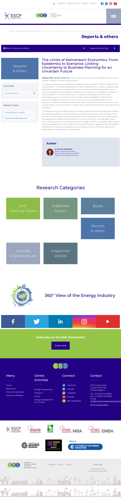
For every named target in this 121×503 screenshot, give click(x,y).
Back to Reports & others (16, 48)
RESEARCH (19, 31)
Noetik (102, 469)
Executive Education (15, 392)
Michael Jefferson (62, 78)
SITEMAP (84, 3)
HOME (11, 31)
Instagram (69, 393)
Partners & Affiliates (14, 395)
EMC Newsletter (71, 401)
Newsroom (11, 388)
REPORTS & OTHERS (32, 31)
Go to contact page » (99, 405)
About (9, 385)
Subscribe (60, 345)
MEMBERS (62, 3)
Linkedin (68, 389)
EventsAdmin (102, 471)
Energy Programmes (43, 389)
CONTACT (93, 3)
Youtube (68, 397)
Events (37, 396)
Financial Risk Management (16, 118)
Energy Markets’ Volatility (15, 112)
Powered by (92, 471)
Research (38, 393)
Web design (95, 469)
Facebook (69, 385)
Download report (20, 93)
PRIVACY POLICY (73, 3)
